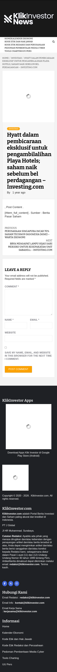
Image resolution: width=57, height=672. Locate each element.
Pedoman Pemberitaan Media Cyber (25, 48)
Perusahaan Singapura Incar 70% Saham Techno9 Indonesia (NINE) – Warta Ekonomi (28, 233)
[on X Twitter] (10, 583)
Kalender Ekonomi (22, 38)
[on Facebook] (4, 583)
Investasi (13, 129)
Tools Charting (14, 51)
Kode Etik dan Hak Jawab (19, 41)
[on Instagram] (16, 583)
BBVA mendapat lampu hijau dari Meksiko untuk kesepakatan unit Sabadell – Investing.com (28, 245)
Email (34, 320)
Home (8, 38)
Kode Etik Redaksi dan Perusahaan (25, 45)
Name (9, 320)
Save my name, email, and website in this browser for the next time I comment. (28, 355)
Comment (12, 286)
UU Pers (27, 51)
